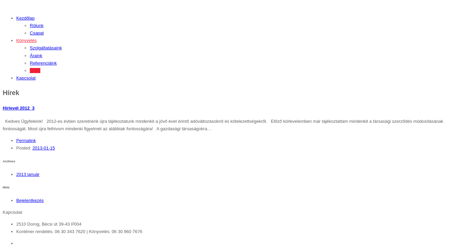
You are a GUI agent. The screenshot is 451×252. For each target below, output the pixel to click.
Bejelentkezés (30, 200)
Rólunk (36, 25)
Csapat (37, 33)
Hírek (35, 70)
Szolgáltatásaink (46, 47)
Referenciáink (43, 63)
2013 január (28, 174)
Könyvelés (26, 40)
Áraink (36, 55)
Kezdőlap (25, 18)
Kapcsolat (26, 78)
